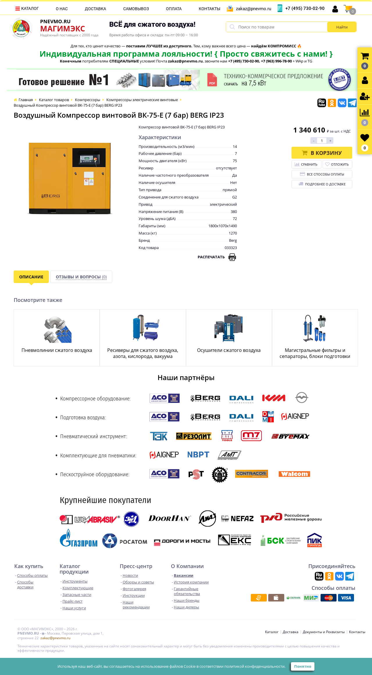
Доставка (95, 8)
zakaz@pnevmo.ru (253, 8)
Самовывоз (136, 8)
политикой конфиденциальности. (254, 666)
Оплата (174, 8)
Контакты (209, 8)
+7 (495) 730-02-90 (305, 8)
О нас (62, 8)
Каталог (30, 8)
